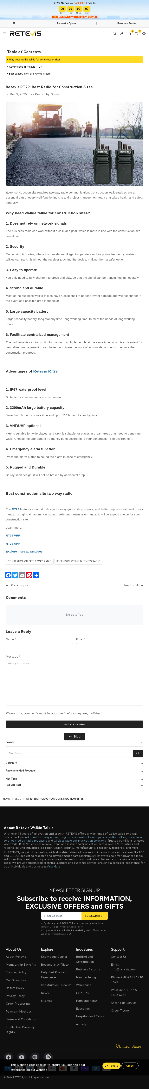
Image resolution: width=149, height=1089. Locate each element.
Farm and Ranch (87, 1001)
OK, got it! (112, 1065)
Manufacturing (86, 977)
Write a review (75, 724)
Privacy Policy (15, 996)
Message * (13, 656)
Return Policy (15, 988)
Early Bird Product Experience (53, 975)
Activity (81, 1024)
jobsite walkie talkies (112, 837)
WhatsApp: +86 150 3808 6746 (125, 992)
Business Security (88, 969)
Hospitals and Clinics (90, 1016)
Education (83, 1008)
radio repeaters (37, 840)
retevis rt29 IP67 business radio (78, 561)
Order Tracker (120, 1011)
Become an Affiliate (55, 964)
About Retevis (16, 957)
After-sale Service (123, 1003)
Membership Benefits (21, 964)
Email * (80, 639)
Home (6, 799)
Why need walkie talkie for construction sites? (35, 59)
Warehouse (83, 985)
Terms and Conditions (21, 1019)
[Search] (69, 753)
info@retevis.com (59, 934)
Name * (11, 639)
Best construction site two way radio (30, 73)
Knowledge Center (54, 957)
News (45, 993)
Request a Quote (66, 23)
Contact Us (118, 957)
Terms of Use (47, 927)
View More (54, 866)
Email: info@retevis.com (123, 967)
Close (130, 1065)
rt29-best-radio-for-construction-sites (54, 799)
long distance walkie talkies (78, 837)
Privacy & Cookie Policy (71, 927)
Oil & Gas (82, 993)
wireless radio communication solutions (80, 840)
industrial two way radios (41, 837)
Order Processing (18, 1004)
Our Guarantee (16, 980)
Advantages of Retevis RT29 (25, 66)
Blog (18, 799)
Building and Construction (85, 959)
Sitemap (47, 1001)
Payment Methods (19, 1011)
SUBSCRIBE (95, 916)
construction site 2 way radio (30, 561)
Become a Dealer (127, 23)
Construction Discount (56, 985)
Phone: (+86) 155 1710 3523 (127, 980)
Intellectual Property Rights (20, 1029)
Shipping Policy (16, 972)
